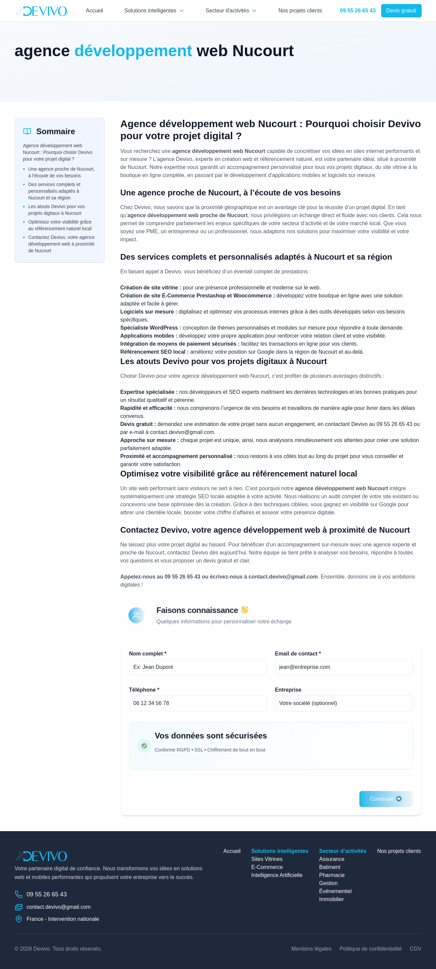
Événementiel (335, 891)
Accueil (94, 10)
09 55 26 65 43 (394, 424)
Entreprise (288, 690)
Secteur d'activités (227, 10)
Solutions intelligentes (150, 10)
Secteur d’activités (342, 851)
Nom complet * (148, 653)
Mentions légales (311, 949)
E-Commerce (267, 867)
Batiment (329, 867)
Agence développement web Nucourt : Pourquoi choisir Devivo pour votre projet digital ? (58, 152)
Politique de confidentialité (371, 949)
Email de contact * (298, 653)
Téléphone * (144, 690)
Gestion (328, 883)
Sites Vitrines (266, 859)
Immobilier (331, 899)
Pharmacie (332, 875)
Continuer (386, 799)
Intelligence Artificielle (276, 875)
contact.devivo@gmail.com (182, 432)
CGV (416, 949)
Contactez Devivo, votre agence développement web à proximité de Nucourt (61, 244)
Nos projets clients (300, 10)
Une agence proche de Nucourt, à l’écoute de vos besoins (61, 172)
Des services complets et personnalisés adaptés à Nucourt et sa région (54, 191)
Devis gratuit (401, 10)
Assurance (332, 859)
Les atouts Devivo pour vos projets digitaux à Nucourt (56, 210)
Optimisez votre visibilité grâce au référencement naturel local (60, 225)
